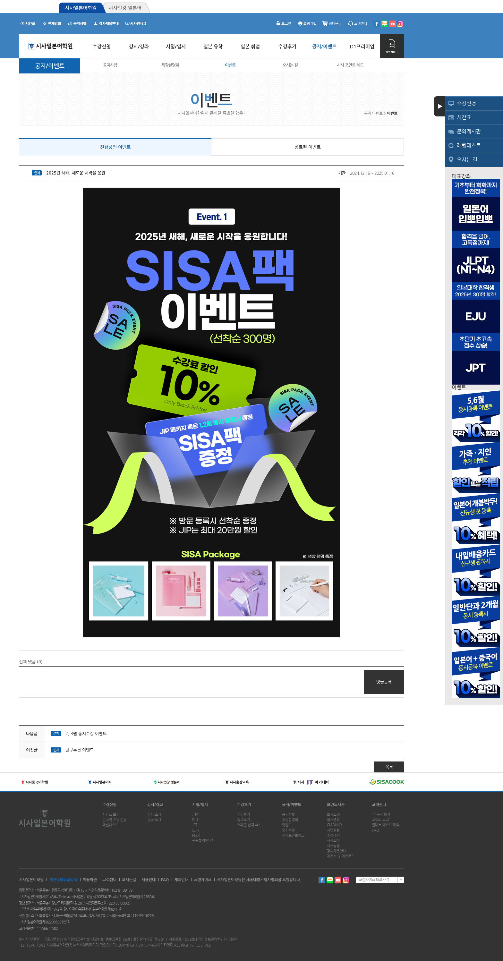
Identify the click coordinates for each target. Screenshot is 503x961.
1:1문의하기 (381, 814)
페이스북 (322, 880)
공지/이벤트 (49, 65)
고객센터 (357, 23)
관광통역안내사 (203, 840)
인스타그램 (346, 880)
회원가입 (306, 23)
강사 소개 (154, 814)
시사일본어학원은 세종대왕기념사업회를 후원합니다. (259, 879)
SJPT (195, 830)
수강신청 (466, 103)
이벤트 (230, 65)
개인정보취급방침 (63, 879)
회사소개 (333, 814)
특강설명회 (170, 65)
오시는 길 (467, 160)
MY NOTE (392, 46)
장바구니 (332, 23)
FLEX (196, 835)
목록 (389, 766)
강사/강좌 (155, 804)
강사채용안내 (336, 851)
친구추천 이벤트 (79, 749)
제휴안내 (181, 879)
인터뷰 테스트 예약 (385, 825)
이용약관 (90, 879)
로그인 (283, 23)
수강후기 (244, 804)
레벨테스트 (469, 145)
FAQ (375, 830)
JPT (194, 825)
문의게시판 (469, 131)
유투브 (338, 880)
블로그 (330, 880)
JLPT (195, 814)
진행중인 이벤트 (115, 146)
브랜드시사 (336, 804)
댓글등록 (384, 681)
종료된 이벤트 (307, 146)
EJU (195, 820)
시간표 (464, 117)
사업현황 (333, 830)
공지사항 (110, 65)
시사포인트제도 (293, 835)
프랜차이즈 (202, 879)
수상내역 (333, 835)
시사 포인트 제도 (350, 65)
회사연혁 (333, 820)
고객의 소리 (380, 820)
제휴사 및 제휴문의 (340, 856)
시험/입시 (200, 804)
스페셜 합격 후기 (249, 825)
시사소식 (333, 840)
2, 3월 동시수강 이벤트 (86, 733)
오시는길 (288, 830)
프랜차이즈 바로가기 (374, 880)
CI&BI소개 (334, 825)
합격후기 (243, 820)
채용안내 (148, 879)
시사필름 (333, 846)
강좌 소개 (154, 820)
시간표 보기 (110, 814)
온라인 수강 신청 (114, 820)
